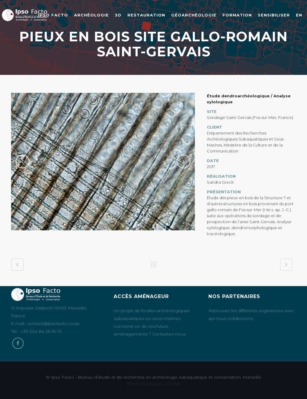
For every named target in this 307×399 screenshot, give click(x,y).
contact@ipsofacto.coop (54, 323)
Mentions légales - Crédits (153, 383)
